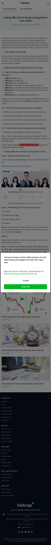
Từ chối (25, 280)
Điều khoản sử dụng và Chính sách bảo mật (20, 274)
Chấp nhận (25, 287)
